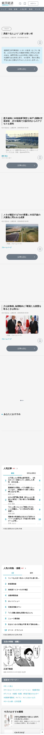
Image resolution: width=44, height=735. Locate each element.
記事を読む (22, 69)
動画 (31, 9)
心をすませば (19, 641)
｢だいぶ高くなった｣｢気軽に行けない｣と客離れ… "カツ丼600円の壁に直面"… (21, 417)
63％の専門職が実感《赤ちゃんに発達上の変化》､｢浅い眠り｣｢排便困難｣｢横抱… (21, 408)
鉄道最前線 (12, 492)
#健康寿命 (36, 598)
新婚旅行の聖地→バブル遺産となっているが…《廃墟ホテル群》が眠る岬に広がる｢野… (21, 398)
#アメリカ (7, 602)
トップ (3, 9)
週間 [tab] (31, 481)
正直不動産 (8, 577)
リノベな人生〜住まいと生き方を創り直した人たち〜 (24, 486)
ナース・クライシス (15, 538)
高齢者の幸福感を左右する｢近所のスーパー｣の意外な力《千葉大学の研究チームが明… (21, 427)
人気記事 (23, 9)
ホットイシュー (14, 510)
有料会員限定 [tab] (31, 382)
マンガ (37, 9)
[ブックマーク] (39, 42)
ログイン (33, 3)
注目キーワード (10, 588)
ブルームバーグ (6, 247)
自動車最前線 (13, 504)
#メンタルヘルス (29, 606)
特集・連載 (13, 9)
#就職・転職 (17, 602)
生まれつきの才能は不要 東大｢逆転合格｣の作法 (24, 533)
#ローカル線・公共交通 (12, 610)
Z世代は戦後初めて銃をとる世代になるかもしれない (26, 626)
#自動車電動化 (9, 606)
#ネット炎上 (8, 594)
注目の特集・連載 (11, 550)
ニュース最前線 (14, 527)
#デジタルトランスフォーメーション (17, 598)
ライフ (6, 29)
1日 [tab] (12, 481)
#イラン (19, 606)
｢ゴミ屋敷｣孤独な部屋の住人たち (20, 521)
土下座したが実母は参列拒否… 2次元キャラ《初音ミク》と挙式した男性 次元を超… (21, 388)
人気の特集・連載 (11, 477)
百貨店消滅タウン (14, 515)
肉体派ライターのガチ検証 (18, 498)
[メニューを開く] (41, 3)
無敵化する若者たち (21, 656)
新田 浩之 (5, 156)
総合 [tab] (12, 381)
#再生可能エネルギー (31, 602)
